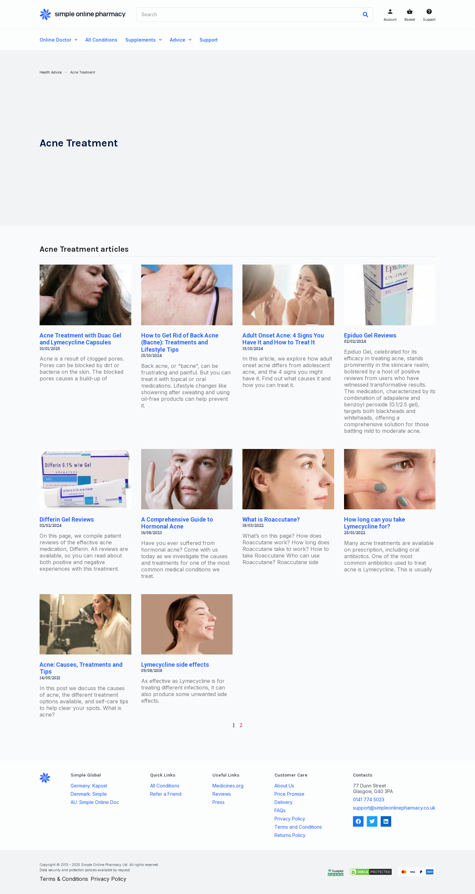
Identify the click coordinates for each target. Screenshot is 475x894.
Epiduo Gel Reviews (370, 335)
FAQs (280, 810)
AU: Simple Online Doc (95, 802)
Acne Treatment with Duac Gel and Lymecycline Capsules (80, 339)
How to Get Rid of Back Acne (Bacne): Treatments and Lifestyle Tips (179, 342)
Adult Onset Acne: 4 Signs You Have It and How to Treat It (283, 339)
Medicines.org (227, 785)
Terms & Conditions (64, 879)
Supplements (143, 40)
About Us (284, 785)
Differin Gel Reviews (67, 519)
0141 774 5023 (368, 799)
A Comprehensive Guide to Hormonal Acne (177, 523)
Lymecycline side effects (175, 664)
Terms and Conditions (298, 827)
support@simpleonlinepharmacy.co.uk (394, 808)
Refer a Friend (165, 794)
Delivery (283, 802)
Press (218, 802)
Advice (181, 40)
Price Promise (289, 794)
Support (429, 19)
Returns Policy (289, 835)
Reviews (221, 794)
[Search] (365, 14)
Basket (409, 19)
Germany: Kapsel (89, 785)
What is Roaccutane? (271, 519)
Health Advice (51, 72)
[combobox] (247, 14)
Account (390, 19)
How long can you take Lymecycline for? (374, 523)
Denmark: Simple (89, 794)
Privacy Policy (289, 818)
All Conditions (101, 40)
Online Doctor (59, 40)
